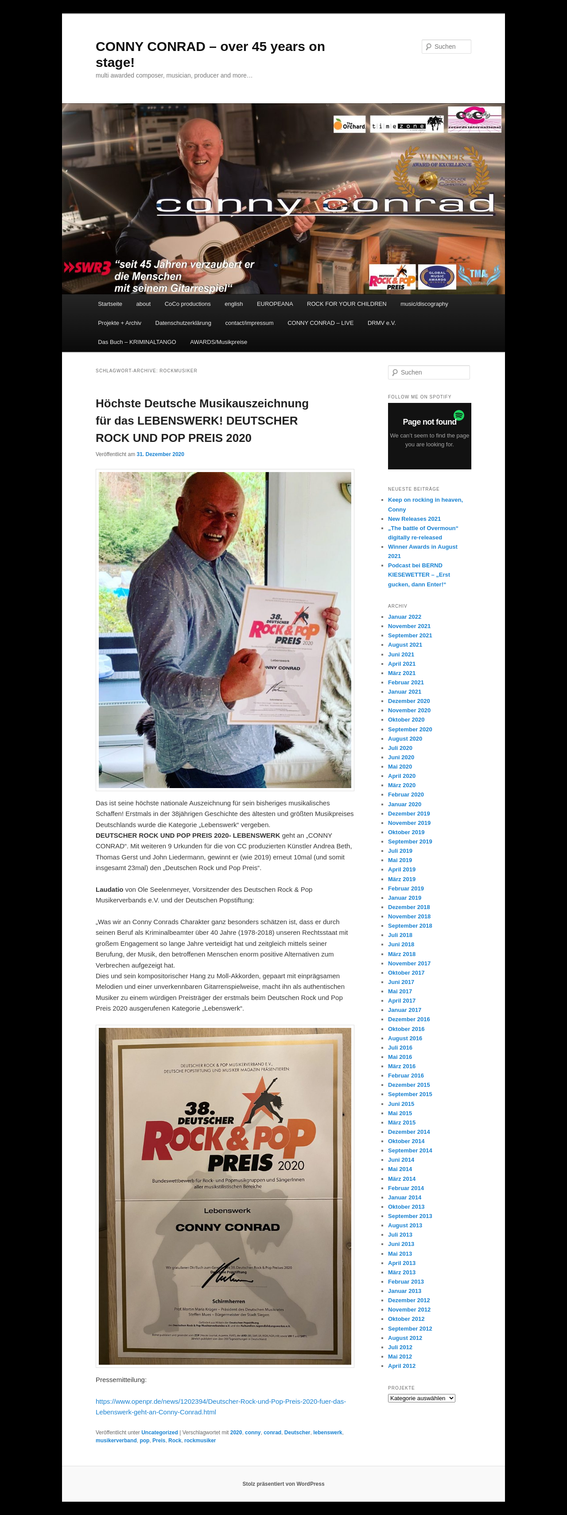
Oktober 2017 (406, 972)
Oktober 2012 (406, 1319)
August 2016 (405, 1038)
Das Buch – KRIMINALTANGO (137, 342)
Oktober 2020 (406, 719)
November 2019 (409, 823)
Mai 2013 (400, 1253)
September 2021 (410, 635)
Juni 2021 (401, 654)
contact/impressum (249, 323)
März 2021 (402, 673)
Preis (158, 1440)
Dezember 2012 (409, 1300)
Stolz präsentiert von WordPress (283, 1484)
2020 (236, 1432)
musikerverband (116, 1440)
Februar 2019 (406, 888)
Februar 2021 (406, 682)
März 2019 (402, 879)
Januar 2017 (404, 1010)
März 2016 (402, 1066)
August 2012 (405, 1338)
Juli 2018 (400, 935)
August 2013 (405, 1225)
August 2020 (405, 738)
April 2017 (402, 1000)
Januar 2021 (404, 691)
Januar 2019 (404, 897)
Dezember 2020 (409, 701)
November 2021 (409, 626)
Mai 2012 (400, 1356)
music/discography (424, 304)
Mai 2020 (400, 766)
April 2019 (402, 869)
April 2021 (402, 663)
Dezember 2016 (409, 1019)
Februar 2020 (406, 794)
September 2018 (410, 925)
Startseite (110, 304)
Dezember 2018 (409, 907)
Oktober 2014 (406, 1141)
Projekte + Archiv (119, 323)
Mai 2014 (400, 1169)
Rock (174, 1440)
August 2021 (405, 644)
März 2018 (402, 954)
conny (252, 1432)
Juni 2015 (401, 1104)
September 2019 (410, 841)
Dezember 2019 (409, 813)
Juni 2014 (401, 1159)
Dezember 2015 (409, 1085)
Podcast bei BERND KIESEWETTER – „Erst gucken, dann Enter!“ (419, 574)
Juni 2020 (401, 757)
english (234, 304)
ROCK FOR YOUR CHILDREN (347, 304)
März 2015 (402, 1122)
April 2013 (402, 1263)
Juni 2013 (401, 1244)
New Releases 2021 (414, 518)
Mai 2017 (400, 991)
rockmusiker (200, 1440)
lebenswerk (327, 1432)
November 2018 (409, 916)
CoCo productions (188, 304)
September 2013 (410, 1216)
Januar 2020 (404, 804)
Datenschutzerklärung (183, 323)
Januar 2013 (404, 1291)
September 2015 (410, 1094)
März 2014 (402, 1178)
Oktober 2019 (406, 832)
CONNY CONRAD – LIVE (320, 323)
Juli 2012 (400, 1347)
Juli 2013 (400, 1234)
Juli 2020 (400, 748)
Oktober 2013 (406, 1206)
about (143, 304)
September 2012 (410, 1328)
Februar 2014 (406, 1188)
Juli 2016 (400, 1047)
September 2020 (410, 729)
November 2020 (409, 710)
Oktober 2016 (406, 1029)
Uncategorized (159, 1432)
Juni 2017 (401, 982)
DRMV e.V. (382, 323)
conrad (272, 1432)
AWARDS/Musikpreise (218, 342)
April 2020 (402, 776)
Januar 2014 (404, 1197)
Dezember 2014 (409, 1131)
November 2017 (409, 963)
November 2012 (409, 1309)
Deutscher (297, 1432)
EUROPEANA (275, 304)
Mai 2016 (400, 1057)
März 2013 (402, 1272)
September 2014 (410, 1150)
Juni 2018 (401, 944)
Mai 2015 (400, 1113)
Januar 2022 (404, 616)
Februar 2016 (406, 1075)
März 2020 (402, 785)
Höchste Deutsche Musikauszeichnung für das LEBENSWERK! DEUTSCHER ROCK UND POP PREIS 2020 (202, 421)
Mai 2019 (400, 860)
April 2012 (402, 1366)
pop (144, 1440)
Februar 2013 (406, 1281)
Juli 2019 (400, 850)
